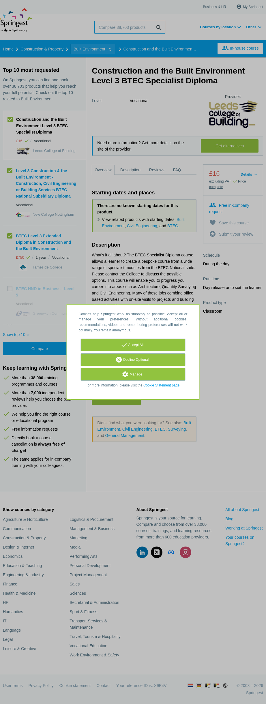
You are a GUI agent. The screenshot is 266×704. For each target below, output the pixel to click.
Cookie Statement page (161, 385)
